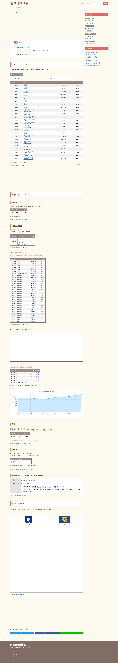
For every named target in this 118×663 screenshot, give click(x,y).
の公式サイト (16, 594)
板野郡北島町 (27, 143)
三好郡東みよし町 (28, 159)
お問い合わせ (14, 654)
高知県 (33, 480)
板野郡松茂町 (27, 140)
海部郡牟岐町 (27, 130)
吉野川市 (26, 98)
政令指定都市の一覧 (91, 52)
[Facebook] (47, 633)
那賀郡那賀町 (27, 127)
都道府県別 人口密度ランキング (24, 469)
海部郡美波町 (27, 133)
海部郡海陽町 (27, 136)
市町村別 (89, 31)
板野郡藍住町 (27, 146)
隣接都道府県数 (91, 44)
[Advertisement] (46, 26)
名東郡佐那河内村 (28, 117)
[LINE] (71, 633)
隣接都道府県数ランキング (24, 495)
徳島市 (25, 85)
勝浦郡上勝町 (27, 114)
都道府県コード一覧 (91, 60)
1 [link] (78, 163)
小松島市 (26, 92)
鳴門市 (25, 89)
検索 (105, 3)
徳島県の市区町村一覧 (23, 47)
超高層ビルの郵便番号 (92, 57)
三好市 (25, 108)
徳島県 (15, 12)
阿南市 (25, 95)
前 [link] (75, 163)
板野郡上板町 (27, 152)
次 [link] (81, 163)
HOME (13, 652)
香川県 (23, 480)
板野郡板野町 (27, 149)
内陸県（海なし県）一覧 (93, 63)
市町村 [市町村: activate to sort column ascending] (24, 82)
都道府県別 (90, 20)
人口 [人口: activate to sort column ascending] (57, 82)
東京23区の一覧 (90, 54)
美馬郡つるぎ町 (28, 156)
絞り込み (59, 78)
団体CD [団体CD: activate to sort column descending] (74, 82)
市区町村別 (90, 23)
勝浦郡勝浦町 (27, 111)
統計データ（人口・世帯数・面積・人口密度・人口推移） (33, 51)
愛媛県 (28, 480)
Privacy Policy (15, 657)
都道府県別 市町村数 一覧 (22, 220)
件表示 (14, 78)
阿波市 (25, 101)
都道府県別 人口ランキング (23, 329)
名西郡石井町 (27, 120)
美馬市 (25, 105)
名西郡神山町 (27, 124)
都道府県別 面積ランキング (23, 443)
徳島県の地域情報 (22, 54)
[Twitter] (22, 633)
